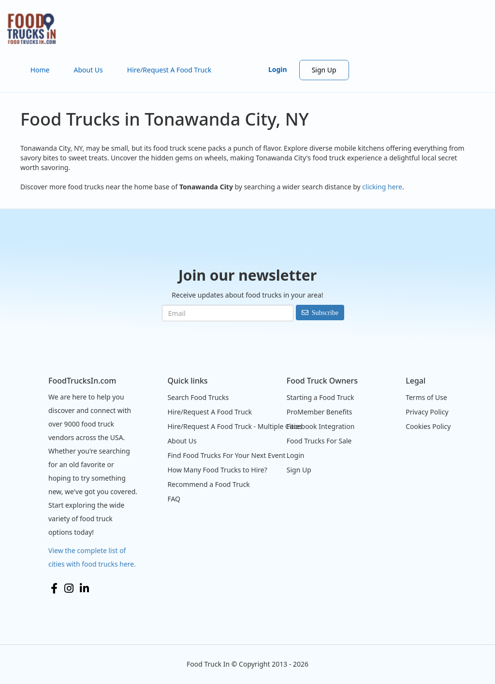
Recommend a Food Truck (208, 484)
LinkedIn (84, 588)
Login (277, 69)
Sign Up (324, 69)
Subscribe (325, 312)
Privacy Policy (427, 411)
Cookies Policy (428, 426)
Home (40, 69)
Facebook (54, 588)
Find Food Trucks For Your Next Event (226, 455)
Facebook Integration (321, 426)
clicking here (382, 186)
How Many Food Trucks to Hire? (217, 469)
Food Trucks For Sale (319, 440)
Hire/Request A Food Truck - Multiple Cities (234, 426)
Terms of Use (426, 397)
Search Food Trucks (198, 397)
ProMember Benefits (319, 411)
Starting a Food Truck (320, 397)
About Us (87, 69)
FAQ (173, 498)
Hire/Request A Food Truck (169, 69)
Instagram (68, 588)
